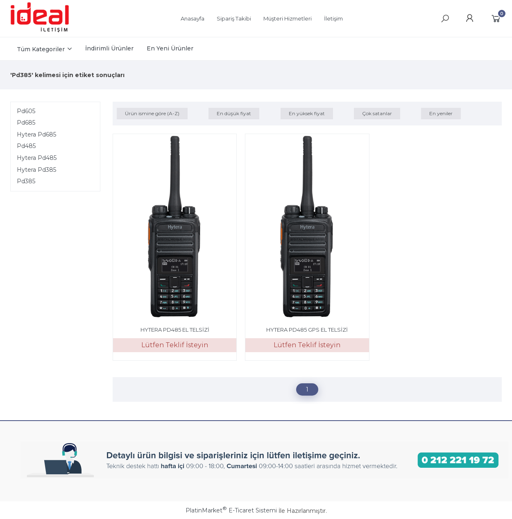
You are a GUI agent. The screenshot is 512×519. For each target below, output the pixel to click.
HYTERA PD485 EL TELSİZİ (174, 329)
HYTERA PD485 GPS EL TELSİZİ (307, 329)
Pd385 (26, 181)
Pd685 (26, 122)
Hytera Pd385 (36, 169)
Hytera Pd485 (37, 158)
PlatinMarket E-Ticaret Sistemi (231, 510)
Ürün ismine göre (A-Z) (152, 113)
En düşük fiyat (234, 113)
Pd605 (26, 111)
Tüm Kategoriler (41, 49)
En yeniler (441, 113)
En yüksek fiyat (307, 113)
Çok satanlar (377, 113)
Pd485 (26, 146)
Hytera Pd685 (36, 134)
